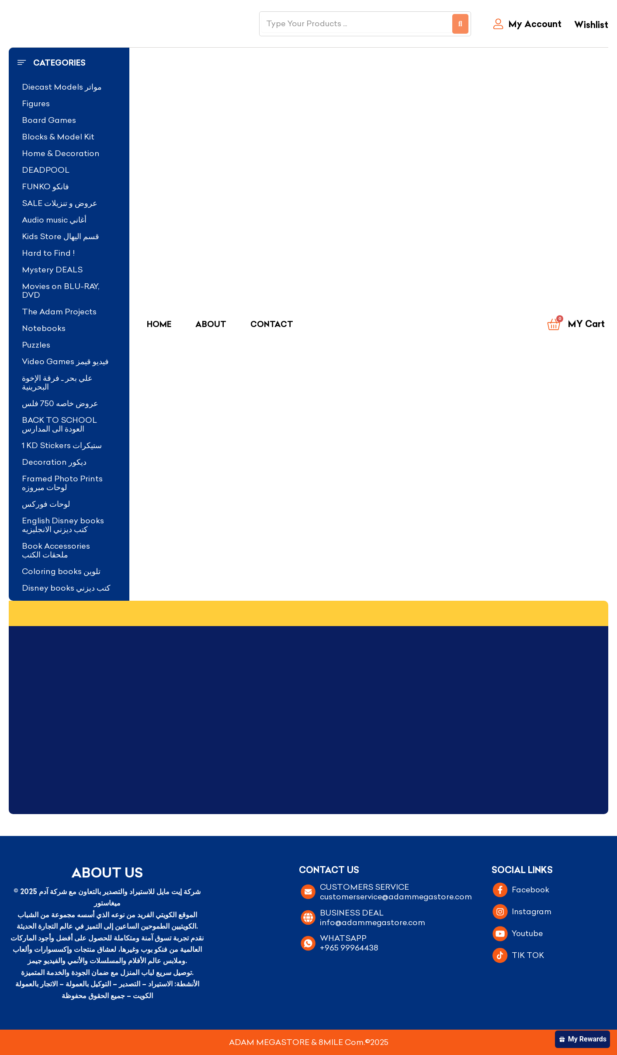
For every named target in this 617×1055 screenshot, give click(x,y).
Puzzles (36, 345)
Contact (271, 324)
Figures (36, 103)
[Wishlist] (589, 25)
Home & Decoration (61, 153)
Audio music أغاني (54, 220)
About (210, 324)
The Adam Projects (59, 311)
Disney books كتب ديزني (66, 588)
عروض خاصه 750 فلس (60, 403)
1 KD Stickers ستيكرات (62, 445)
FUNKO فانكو (45, 186)
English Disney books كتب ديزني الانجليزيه (63, 524)
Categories (59, 63)
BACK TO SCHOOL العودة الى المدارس (59, 424)
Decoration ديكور (54, 462)
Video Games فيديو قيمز (65, 361)
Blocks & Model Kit (58, 137)
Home (159, 324)
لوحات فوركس (46, 504)
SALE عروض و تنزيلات (59, 203)
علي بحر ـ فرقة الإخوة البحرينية (57, 382)
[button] (69, 63)
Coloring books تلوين (61, 571)
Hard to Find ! (48, 253)
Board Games (49, 120)
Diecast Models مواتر (62, 87)
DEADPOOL (45, 170)
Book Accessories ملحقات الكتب (56, 550)
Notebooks (44, 328)
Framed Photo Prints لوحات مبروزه (62, 483)
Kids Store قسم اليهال (60, 236)
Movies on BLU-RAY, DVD (60, 290)
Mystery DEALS (52, 270)
